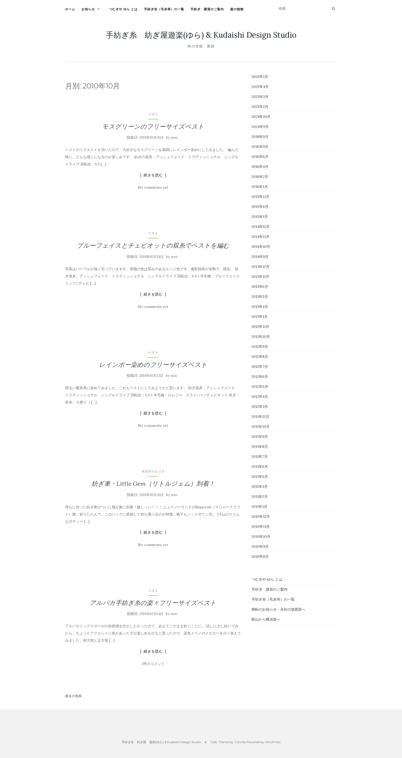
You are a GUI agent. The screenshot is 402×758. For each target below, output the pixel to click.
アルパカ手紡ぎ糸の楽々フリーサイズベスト (153, 603)
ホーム (70, 9)
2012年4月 (260, 396)
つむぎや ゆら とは (123, 9)
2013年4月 (260, 306)
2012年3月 (260, 406)
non (174, 137)
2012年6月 (260, 376)
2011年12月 (260, 416)
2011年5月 (260, 476)
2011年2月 (260, 496)
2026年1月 (260, 76)
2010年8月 (260, 556)
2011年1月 (259, 506)
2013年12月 (260, 266)
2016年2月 (260, 176)
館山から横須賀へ (266, 619)
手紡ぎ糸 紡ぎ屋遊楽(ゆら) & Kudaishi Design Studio (201, 35)
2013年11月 (260, 276)
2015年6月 (260, 206)
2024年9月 (260, 126)
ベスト (153, 114)
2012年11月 (260, 326)
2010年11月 (261, 526)
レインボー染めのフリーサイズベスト (153, 365)
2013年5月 (260, 296)
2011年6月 (260, 466)
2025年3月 (260, 96)
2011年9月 (260, 436)
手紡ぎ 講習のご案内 (207, 9)
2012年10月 (261, 336)
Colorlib (240, 742)
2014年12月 (261, 226)
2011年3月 (260, 486)
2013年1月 (260, 316)
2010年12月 (261, 516)
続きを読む (153, 175)
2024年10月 (261, 116)
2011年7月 (260, 456)
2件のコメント (153, 663)
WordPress (272, 742)
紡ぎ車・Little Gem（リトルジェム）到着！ (153, 484)
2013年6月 (260, 286)
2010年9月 (260, 546)
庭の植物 (237, 9)
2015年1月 (260, 216)
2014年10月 (261, 246)
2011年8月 (260, 446)
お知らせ (88, 9)
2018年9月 (260, 136)
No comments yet (153, 187)
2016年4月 (260, 166)
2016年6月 (260, 156)
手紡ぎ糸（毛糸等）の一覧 (164, 9)
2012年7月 (260, 366)
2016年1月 (260, 186)
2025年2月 (260, 106)
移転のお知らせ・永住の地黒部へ (278, 609)
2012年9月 (260, 346)
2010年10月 (261, 536)
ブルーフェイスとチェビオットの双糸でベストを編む (153, 245)
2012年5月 (260, 386)
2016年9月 (260, 146)
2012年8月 (260, 356)
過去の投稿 (73, 696)
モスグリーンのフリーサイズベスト (153, 126)
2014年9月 (260, 256)
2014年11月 (260, 236)
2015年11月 (260, 196)
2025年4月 (260, 86)
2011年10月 (261, 426)
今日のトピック (153, 471)
